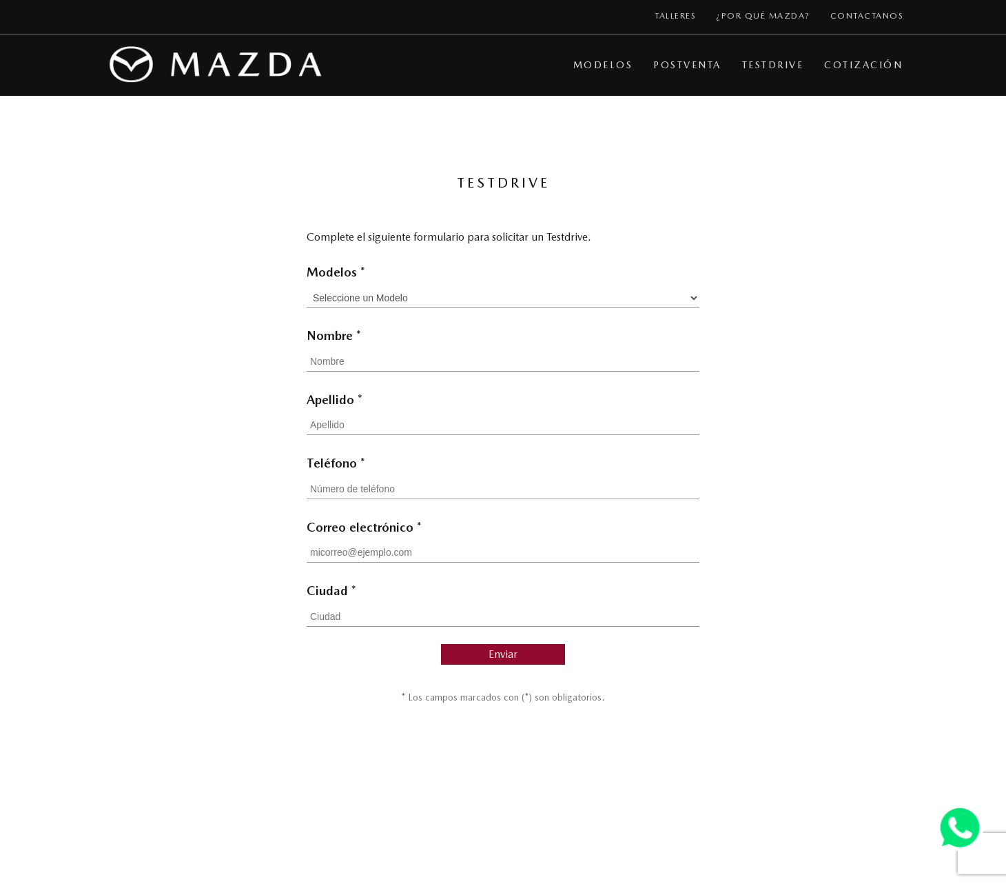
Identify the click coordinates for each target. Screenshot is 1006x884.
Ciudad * (331, 590)
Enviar (503, 654)
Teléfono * (336, 463)
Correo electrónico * (364, 527)
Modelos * (336, 272)
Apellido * (334, 399)
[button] (607, 65)
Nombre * (334, 335)
